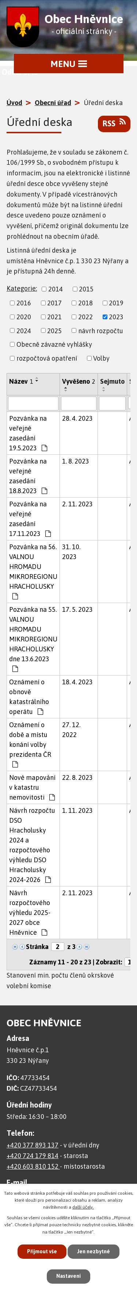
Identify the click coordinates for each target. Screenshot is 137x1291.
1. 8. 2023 (75, 461)
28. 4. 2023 (77, 418)
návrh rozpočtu (100, 330)
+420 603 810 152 (33, 1166)
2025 (54, 330)
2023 (116, 317)
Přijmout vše (42, 1251)
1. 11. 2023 (77, 810)
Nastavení (68, 1276)
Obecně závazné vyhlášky (54, 344)
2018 (85, 303)
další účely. (83, 1207)
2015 (86, 289)
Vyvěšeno (78, 381)
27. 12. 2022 (71, 729)
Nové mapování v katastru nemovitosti (32, 787)
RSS (114, 123)
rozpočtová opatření (46, 358)
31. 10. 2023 (71, 552)
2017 (54, 303)
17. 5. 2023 (77, 609)
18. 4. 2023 (77, 682)
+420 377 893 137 (32, 1145)
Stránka (37, 946)
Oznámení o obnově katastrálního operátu (29, 696)
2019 (116, 303)
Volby (101, 358)
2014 (55, 289)
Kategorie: (22, 288)
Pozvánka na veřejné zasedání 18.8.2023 (28, 476)
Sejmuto (112, 381)
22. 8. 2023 (77, 777)
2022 (85, 317)
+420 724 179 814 (32, 1156)
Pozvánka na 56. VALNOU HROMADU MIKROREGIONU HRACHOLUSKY (33, 571)
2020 (23, 317)
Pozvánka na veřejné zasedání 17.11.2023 (30, 518)
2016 (23, 303)
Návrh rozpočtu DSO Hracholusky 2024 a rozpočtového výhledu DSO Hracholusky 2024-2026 (32, 845)
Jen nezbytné (93, 1251)
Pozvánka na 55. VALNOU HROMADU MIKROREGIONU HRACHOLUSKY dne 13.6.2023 (33, 639)
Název (21, 381)
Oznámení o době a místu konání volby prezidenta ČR (30, 744)
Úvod (14, 103)
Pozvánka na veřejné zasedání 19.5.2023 (28, 433)
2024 (23, 330)
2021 (54, 317)
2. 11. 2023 (77, 504)
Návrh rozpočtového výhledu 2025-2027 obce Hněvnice (29, 912)
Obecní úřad (53, 103)
